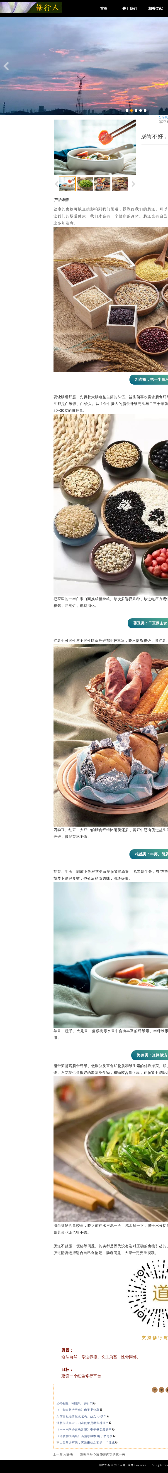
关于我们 (129, 8)
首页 (103, 8)
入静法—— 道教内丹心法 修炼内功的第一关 (94, 1454)
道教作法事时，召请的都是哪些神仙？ (84, 1423)
